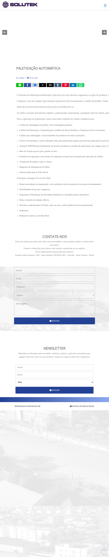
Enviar (54, 321)
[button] (4, 32)
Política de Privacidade (83, 406)
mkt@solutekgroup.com (28, 406)
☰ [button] (105, 6)
